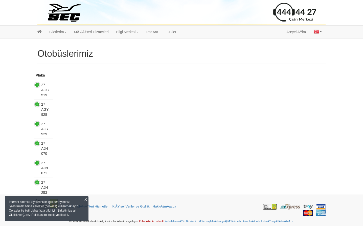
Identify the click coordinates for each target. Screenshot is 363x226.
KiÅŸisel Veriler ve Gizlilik (131, 206)
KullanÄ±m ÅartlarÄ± (152, 221)
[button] (58, 32)
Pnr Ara (152, 32)
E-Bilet (171, 32)
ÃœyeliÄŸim (296, 32)
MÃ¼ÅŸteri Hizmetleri (91, 32)
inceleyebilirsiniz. (59, 215)
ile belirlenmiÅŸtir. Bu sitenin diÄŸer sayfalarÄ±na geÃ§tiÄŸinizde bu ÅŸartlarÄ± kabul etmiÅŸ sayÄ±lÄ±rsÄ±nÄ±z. (229, 221)
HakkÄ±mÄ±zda (164, 206)
